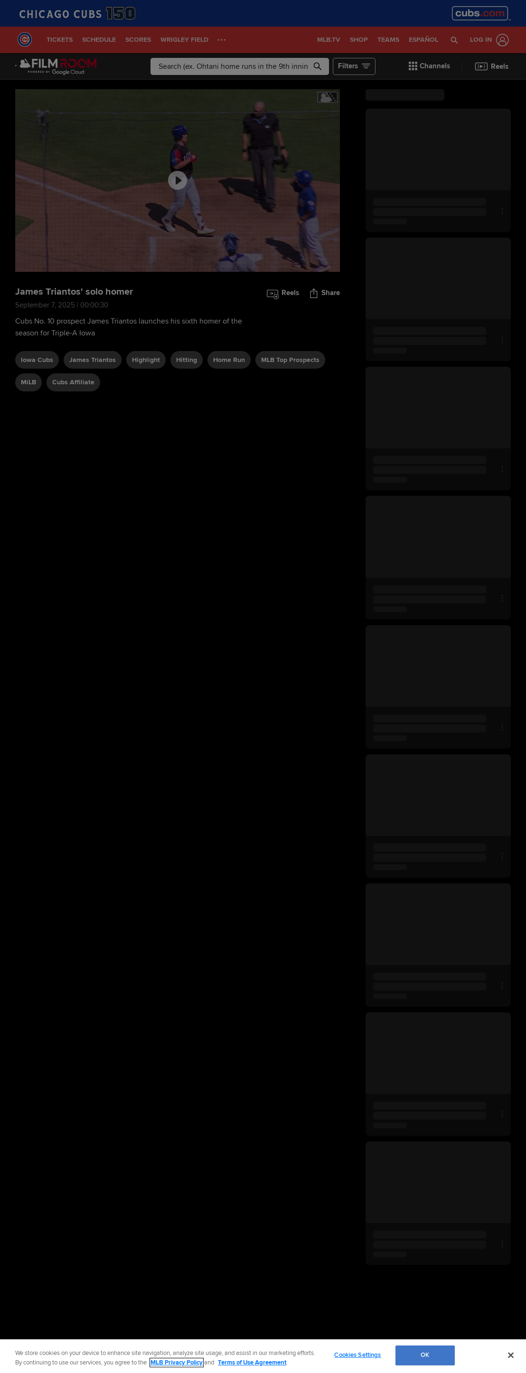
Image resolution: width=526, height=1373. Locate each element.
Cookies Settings (357, 1355)
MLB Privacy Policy (176, 1362)
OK (425, 1355)
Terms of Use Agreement (252, 1362)
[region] (263, 1356)
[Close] (510, 1355)
